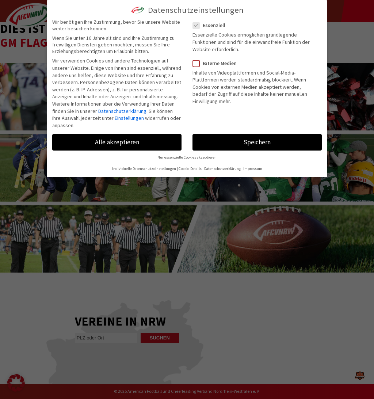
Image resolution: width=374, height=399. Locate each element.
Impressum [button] (252, 168)
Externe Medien (217, 63)
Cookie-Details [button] (190, 168)
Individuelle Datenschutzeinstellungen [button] (144, 168)
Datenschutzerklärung (122, 111)
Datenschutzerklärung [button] (222, 168)
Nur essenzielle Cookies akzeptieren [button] (187, 157)
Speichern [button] (257, 142)
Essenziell (212, 25)
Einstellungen (129, 118)
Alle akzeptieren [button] (117, 142)
